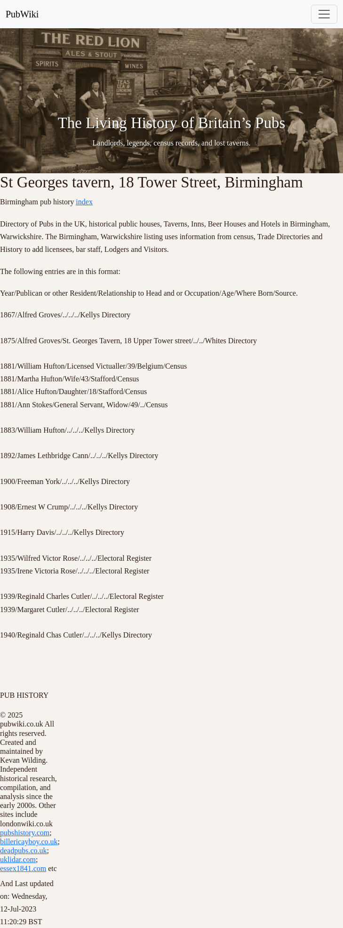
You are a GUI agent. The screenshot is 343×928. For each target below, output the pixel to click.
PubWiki (22, 14)
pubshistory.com (24, 833)
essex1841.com (23, 868)
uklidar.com (18, 859)
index (84, 202)
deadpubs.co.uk (23, 851)
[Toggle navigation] (324, 14)
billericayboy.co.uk (28, 842)
